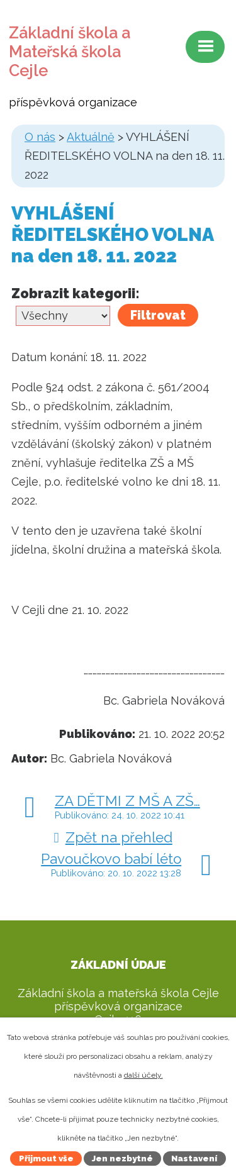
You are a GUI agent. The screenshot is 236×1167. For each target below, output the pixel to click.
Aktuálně (91, 136)
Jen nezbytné (122, 1158)
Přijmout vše (46, 1158)
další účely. (143, 1075)
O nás (40, 136)
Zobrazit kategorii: (75, 293)
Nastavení (194, 1158)
